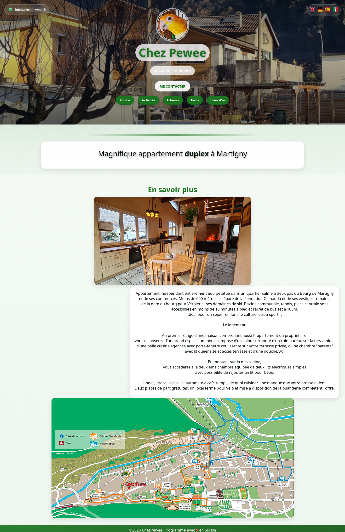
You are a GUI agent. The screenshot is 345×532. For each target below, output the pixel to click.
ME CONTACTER (172, 86)
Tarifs (194, 100)
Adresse (173, 100)
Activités (148, 100)
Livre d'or (217, 100)
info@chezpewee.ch (30, 9)
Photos (125, 100)
